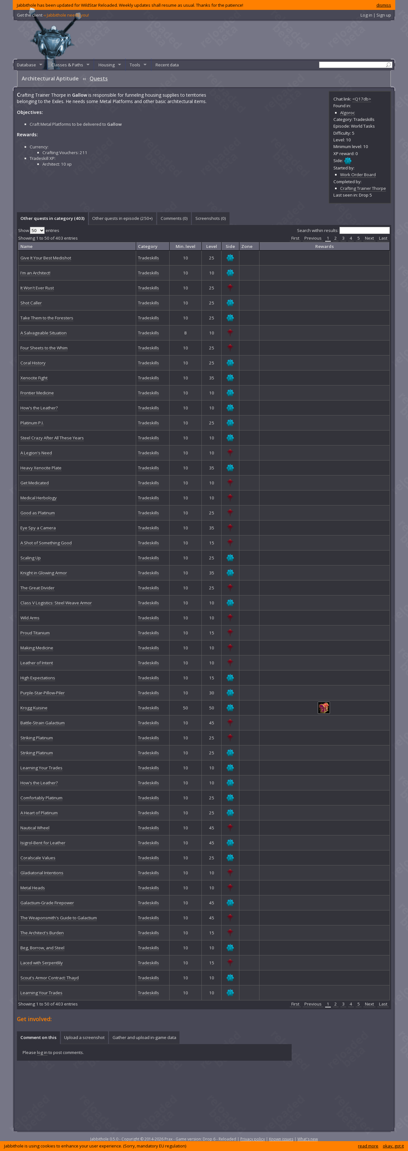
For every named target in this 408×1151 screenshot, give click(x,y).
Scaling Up (30, 558)
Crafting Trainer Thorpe (363, 188)
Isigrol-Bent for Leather (42, 843)
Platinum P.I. (32, 423)
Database (26, 65)
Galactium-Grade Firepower (47, 903)
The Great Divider (37, 588)
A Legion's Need (36, 453)
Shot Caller (31, 303)
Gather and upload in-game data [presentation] (144, 1037)
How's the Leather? (39, 408)
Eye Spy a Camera (38, 528)
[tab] (52, 218)
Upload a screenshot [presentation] (84, 1037)
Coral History (33, 363)
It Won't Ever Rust (37, 288)
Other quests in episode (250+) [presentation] (122, 218)
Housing (106, 65)
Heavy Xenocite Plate (41, 468)
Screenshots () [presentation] (210, 218)
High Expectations (37, 678)
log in (42, 1052)
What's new (307, 1139)
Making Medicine (36, 648)
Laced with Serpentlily (41, 963)
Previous (313, 238)
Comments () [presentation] (174, 218)
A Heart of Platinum (39, 813)
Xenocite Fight (33, 378)
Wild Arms (30, 618)
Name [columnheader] (26, 246)
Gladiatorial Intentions (41, 873)
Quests (99, 78)
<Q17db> (361, 99)
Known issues (281, 1139)
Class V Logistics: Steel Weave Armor (56, 603)
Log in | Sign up (376, 15)
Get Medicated (34, 483)
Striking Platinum (36, 738)
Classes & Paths (67, 65)
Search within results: (343, 230)
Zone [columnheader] (246, 246)
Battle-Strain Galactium (42, 723)
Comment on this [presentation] (38, 1037)
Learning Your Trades (41, 768)
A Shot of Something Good (46, 543)
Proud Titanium (35, 633)
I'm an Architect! (35, 273)
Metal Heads (32, 888)
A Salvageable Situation (43, 333)
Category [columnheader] (147, 246)
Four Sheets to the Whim (44, 348)
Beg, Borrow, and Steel (42, 948)
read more (368, 1146)
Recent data (167, 65)
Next (369, 238)
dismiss (383, 5)
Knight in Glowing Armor (43, 573)
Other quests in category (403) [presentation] (52, 218)
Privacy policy (252, 1139)
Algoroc (347, 113)
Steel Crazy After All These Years (52, 438)
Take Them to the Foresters (46, 318)
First (295, 238)
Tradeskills (148, 258)
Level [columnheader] (211, 246)
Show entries (38, 230)
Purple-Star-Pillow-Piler (42, 693)
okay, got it (393, 1146)
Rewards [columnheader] (324, 246)
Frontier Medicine (37, 393)
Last (383, 238)
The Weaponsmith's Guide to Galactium (58, 918)
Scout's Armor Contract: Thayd (49, 978)
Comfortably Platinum (41, 798)
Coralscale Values (37, 858)
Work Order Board (358, 174)
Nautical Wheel (34, 828)
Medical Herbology (38, 498)
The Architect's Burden (42, 933)
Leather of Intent (36, 663)
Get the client (53, 15)
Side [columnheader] (230, 246)
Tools (135, 65)
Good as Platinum (37, 513)
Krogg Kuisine (33, 708)
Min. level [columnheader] (185, 246)
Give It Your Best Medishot (45, 258)
